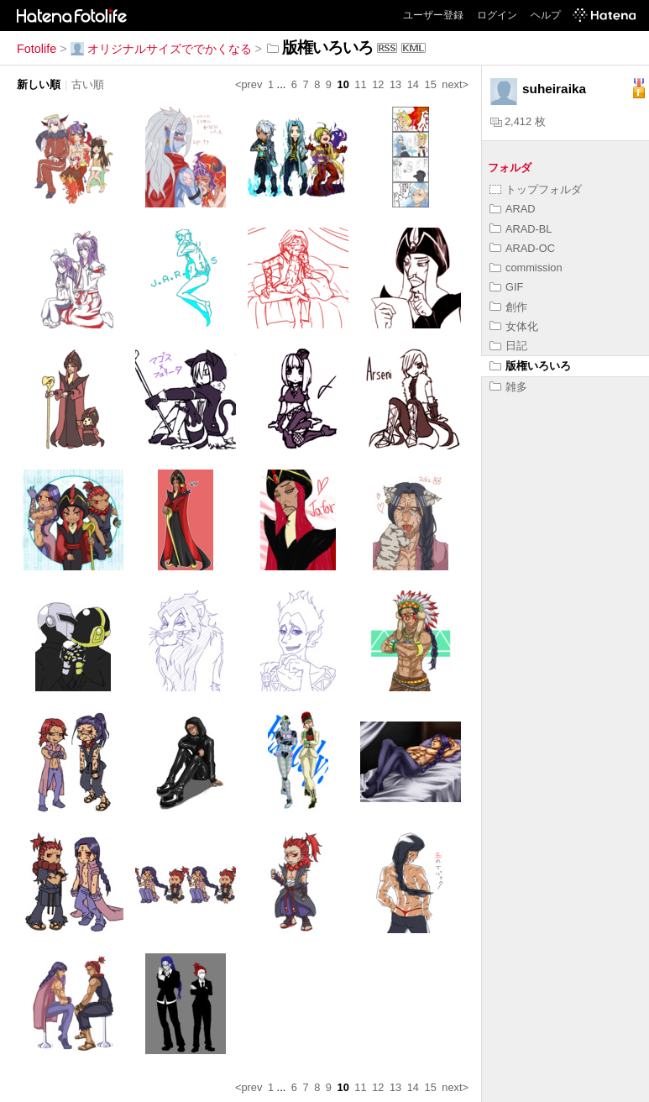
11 (360, 84)
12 (378, 84)
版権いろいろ (530, 365)
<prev (248, 84)
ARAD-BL (520, 229)
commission (526, 267)
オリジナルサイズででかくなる (161, 48)
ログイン (497, 15)
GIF (506, 287)
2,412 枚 (518, 121)
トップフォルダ (535, 189)
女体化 (513, 326)
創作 (508, 307)
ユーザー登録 (433, 15)
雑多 (508, 386)
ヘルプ (546, 15)
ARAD (512, 208)
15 (431, 84)
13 (395, 84)
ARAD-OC (522, 248)
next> (455, 84)
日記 (508, 345)
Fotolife (36, 48)
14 (413, 84)
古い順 (87, 84)
